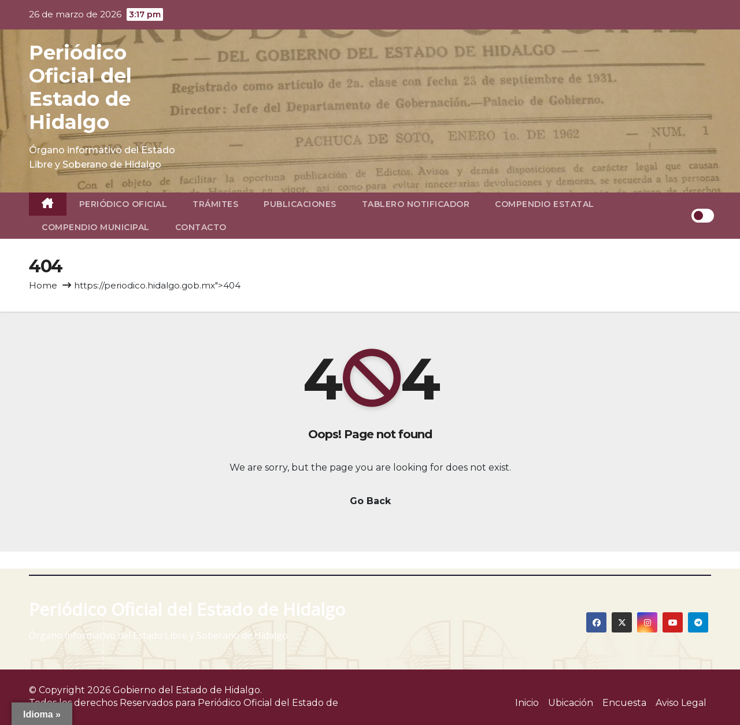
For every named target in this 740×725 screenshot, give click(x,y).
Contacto (201, 227)
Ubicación (570, 702)
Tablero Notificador (416, 204)
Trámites (215, 204)
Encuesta (624, 702)
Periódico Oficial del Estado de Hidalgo (80, 87)
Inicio (527, 702)
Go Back (370, 500)
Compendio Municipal (96, 227)
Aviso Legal (681, 702)
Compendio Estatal (544, 204)
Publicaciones (300, 204)
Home (43, 285)
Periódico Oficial (123, 204)
